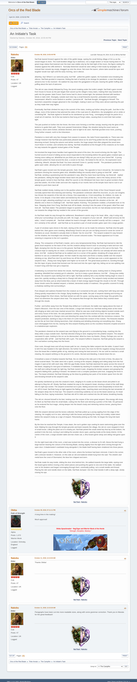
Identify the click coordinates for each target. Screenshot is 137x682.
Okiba (14, 510)
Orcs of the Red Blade (24, 10)
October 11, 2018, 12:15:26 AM (45, 608)
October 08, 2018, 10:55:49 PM (45, 54)
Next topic (122, 40)
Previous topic (110, 40)
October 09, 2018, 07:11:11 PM (45, 510)
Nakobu (15, 54)
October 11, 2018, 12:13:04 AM (45, 558)
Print (125, 47)
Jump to (93, 666)
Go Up (11, 656)
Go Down (13, 47)
